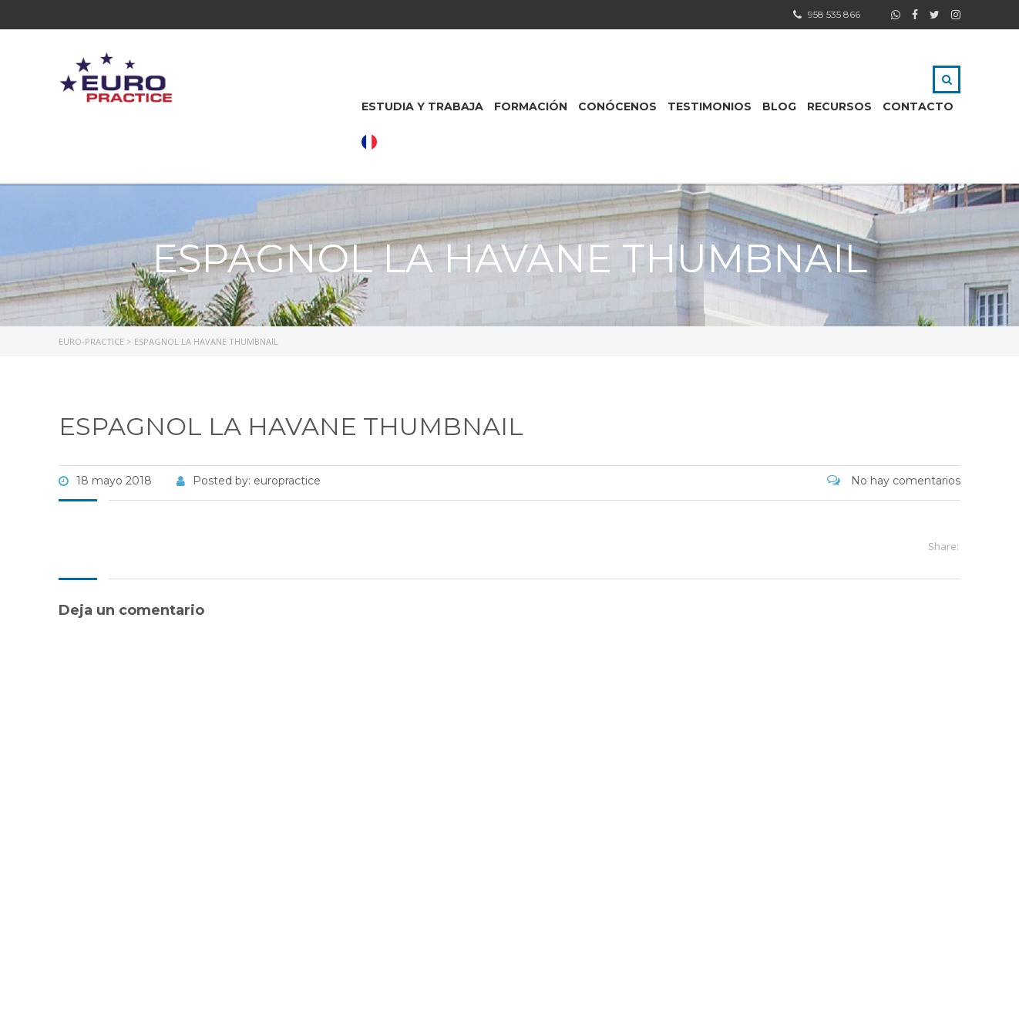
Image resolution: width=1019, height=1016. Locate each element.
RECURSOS (839, 106)
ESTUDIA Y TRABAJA (422, 106)
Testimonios (710, 106)
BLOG (779, 106)
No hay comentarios (893, 481)
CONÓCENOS (617, 106)
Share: (943, 546)
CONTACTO (918, 106)
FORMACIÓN (530, 106)
